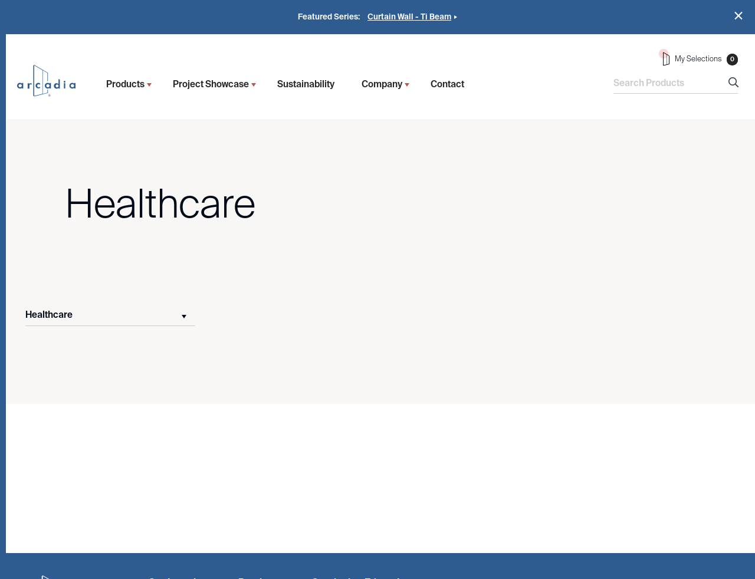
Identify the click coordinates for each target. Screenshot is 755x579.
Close (739, 16)
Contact (447, 84)
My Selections (698, 57)
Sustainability (305, 84)
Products (125, 84)
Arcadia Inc (52, 81)
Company (382, 84)
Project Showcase (211, 84)
